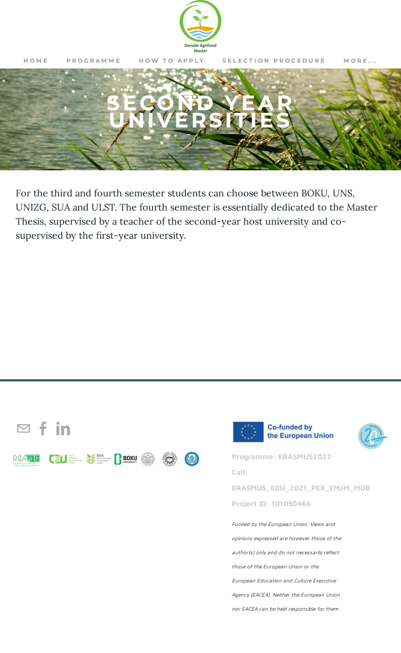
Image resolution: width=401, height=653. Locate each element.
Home (36, 60)
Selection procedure (274, 60)
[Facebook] (43, 428)
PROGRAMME (93, 60)
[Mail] (23, 428)
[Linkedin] (63, 428)
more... (361, 60)
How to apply (172, 60)
